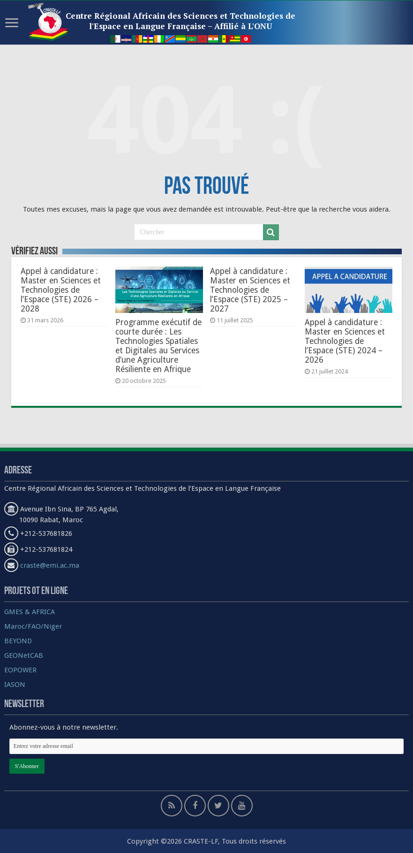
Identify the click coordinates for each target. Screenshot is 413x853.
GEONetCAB (23, 655)
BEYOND (18, 641)
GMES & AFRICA (29, 612)
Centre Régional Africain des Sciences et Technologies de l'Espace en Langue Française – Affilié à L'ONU (180, 20)
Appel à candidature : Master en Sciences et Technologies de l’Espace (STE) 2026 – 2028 (61, 290)
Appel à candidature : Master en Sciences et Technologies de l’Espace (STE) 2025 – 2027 (250, 290)
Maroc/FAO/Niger (33, 626)
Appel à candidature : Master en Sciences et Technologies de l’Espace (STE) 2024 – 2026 (345, 341)
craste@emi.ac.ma (49, 565)
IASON (14, 684)
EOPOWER (20, 670)
